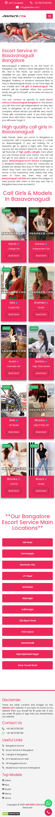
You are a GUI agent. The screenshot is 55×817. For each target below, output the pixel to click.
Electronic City (27, 564)
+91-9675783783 (40, 2)
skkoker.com (8, 707)
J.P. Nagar (27, 575)
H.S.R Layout (28, 631)
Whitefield (27, 587)
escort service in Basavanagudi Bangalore (27, 101)
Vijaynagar (27, 598)
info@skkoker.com (27, 7)
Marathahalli (27, 642)
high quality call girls (29, 152)
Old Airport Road (27, 620)
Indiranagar (27, 609)
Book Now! (14, 255)
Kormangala (27, 553)
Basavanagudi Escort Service (24, 160)
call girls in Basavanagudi (34, 86)
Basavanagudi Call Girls (14, 178)
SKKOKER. (14, 16)
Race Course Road (27, 665)
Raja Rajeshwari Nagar (27, 654)
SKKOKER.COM (33, 804)
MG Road (27, 542)
